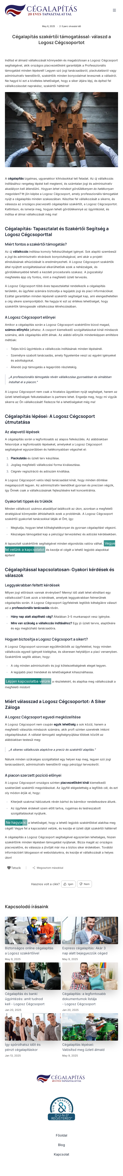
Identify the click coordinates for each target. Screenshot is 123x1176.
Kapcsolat (61, 1154)
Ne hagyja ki (16, 822)
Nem (84, 884)
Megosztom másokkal (47, 867)
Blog (61, 1145)
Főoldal (61, 1135)
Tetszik (14, 868)
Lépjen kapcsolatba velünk (28, 681)
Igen (68, 884)
